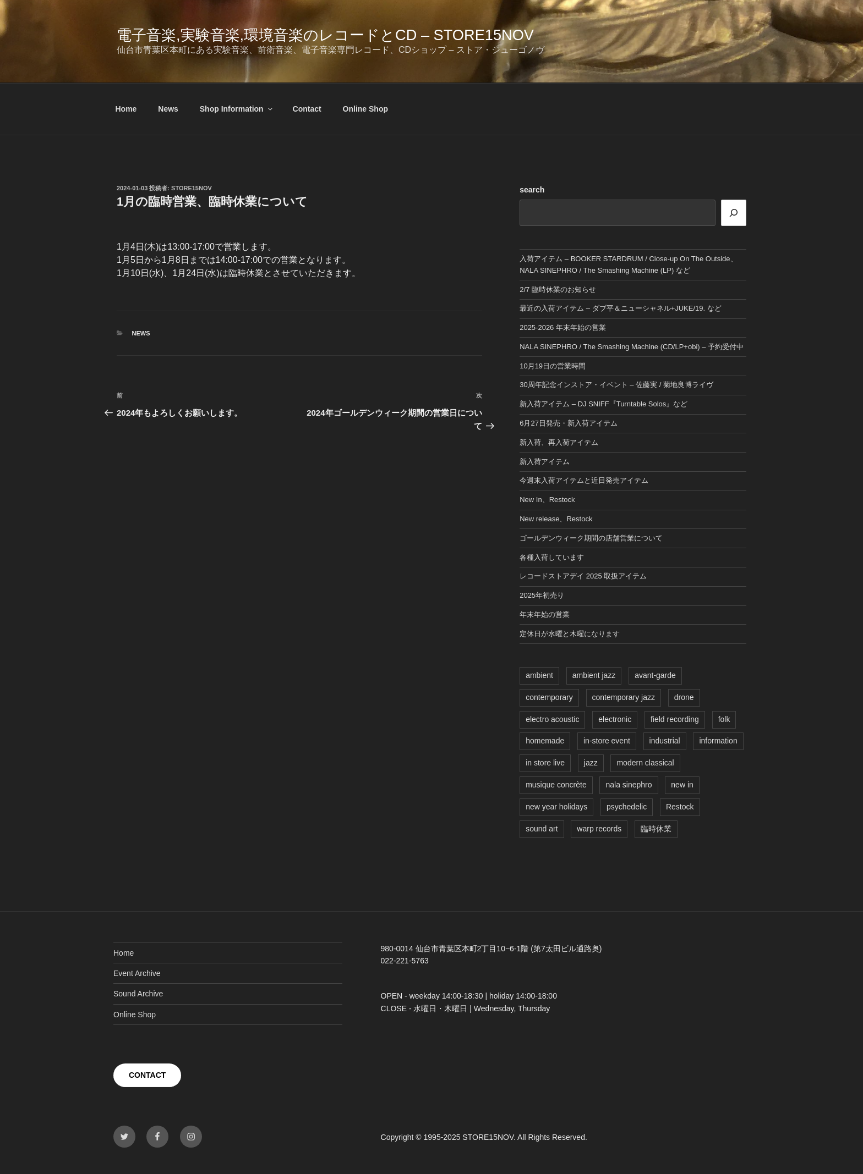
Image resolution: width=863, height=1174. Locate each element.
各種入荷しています (552, 557)
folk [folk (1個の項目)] (724, 719)
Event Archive (137, 973)
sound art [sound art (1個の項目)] (542, 828)
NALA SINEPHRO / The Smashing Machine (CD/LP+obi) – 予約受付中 (632, 347)
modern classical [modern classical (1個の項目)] (645, 762)
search (532, 189)
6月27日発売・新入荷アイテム (569, 423)
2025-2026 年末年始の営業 (563, 327)
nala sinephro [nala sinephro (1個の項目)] (628, 784)
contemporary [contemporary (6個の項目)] (549, 697)
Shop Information (237, 108)
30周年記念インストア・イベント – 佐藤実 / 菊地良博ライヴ (616, 385)
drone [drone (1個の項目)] (684, 697)
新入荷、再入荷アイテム (559, 442)
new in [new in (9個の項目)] (682, 784)
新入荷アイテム (545, 462)
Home (126, 108)
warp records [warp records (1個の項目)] (599, 828)
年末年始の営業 (545, 614)
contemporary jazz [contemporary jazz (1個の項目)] (623, 697)
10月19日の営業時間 (553, 366)
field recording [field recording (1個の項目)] (675, 719)
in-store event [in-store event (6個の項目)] (606, 740)
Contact (307, 108)
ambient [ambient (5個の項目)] (539, 675)
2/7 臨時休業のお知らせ (558, 289)
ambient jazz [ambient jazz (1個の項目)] (594, 675)
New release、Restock (556, 519)
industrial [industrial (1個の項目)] (664, 740)
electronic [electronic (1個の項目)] (614, 719)
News (168, 108)
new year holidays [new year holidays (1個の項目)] (556, 806)
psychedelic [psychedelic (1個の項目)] (627, 806)
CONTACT (147, 1075)
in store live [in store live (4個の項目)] (545, 762)
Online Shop (365, 108)
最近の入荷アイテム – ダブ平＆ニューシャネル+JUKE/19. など (621, 308)
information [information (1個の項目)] (718, 740)
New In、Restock (547, 499)
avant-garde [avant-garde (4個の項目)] (655, 675)
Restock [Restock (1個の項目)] (680, 806)
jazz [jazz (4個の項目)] (591, 762)
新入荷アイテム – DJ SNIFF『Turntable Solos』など (603, 404)
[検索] (733, 213)
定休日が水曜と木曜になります (570, 634)
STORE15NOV (191, 188)
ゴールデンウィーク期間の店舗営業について (591, 538)
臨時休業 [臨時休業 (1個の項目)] (656, 828)
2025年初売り (542, 595)
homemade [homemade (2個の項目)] (545, 740)
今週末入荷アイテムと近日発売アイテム (584, 480)
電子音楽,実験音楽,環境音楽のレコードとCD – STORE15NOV (325, 34)
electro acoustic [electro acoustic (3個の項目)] (552, 719)
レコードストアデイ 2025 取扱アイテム (583, 576)
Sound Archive (138, 993)
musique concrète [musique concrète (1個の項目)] (556, 784)
